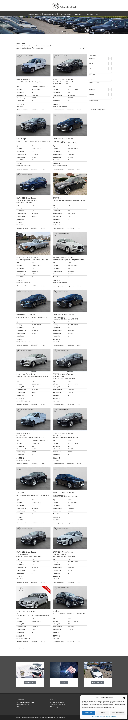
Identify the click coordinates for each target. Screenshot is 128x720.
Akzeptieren (88, 712)
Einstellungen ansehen (117, 712)
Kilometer (31, 46)
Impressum (113, 716)
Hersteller (49, 46)
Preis (25, 46)
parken (43, 109)
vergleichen (34, 109)
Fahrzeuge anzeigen (97, 109)
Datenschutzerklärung (105, 716)
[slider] (90, 72)
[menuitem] (34, 14)
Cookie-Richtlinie (95, 716)
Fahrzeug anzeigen (22, 109)
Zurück (1, 25)
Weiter (126, 25)
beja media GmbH (44, 717)
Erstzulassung (40, 46)
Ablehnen (102, 712)
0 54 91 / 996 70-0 (58, 702)
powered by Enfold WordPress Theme (56, 717)
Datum (18, 46)
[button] (124, 697)
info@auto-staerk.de (61, 707)
